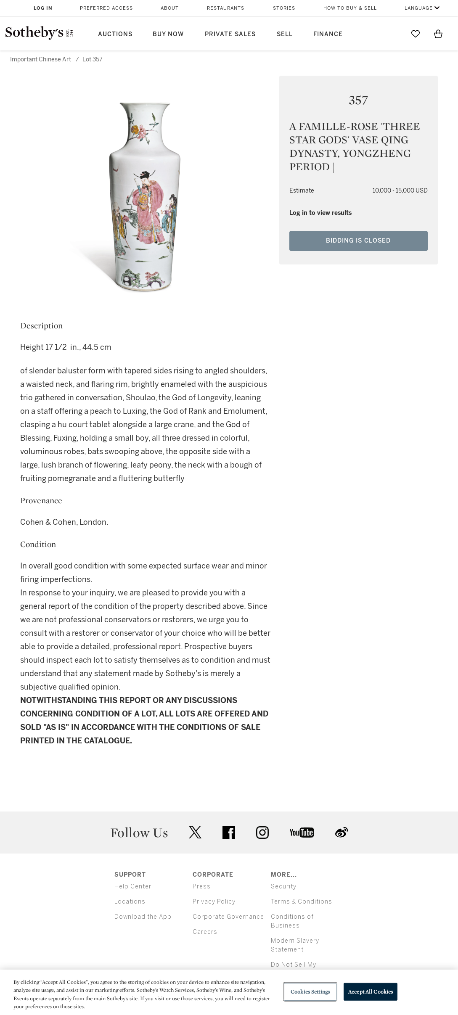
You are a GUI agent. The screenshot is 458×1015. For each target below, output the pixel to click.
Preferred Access (106, 8)
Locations (130, 901)
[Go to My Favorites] (415, 33)
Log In (43, 8)
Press (202, 886)
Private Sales (230, 34)
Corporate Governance (228, 916)
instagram (262, 832)
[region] (229, 992)
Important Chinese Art (40, 59)
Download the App (143, 916)
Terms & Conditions (301, 901)
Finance (328, 34)
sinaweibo (341, 832)
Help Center (132, 886)
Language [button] (419, 8)
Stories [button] (284, 8)
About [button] (170, 8)
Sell (285, 34)
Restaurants (225, 8)
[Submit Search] (393, 33)
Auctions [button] (115, 34)
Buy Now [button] (168, 34)
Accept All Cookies (370, 991)
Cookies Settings (310, 991)
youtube (302, 832)
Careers (205, 932)
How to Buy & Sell (350, 8)
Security (284, 886)
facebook (228, 832)
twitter (195, 832)
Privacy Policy (214, 901)
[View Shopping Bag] (438, 33)
